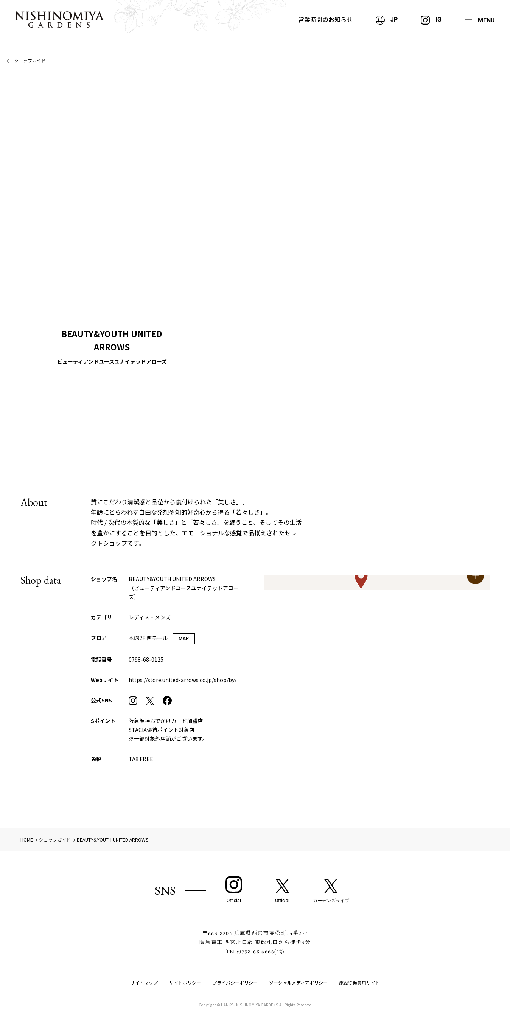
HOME (26, 839)
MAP (184, 638)
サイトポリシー (185, 982)
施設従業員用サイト (359, 982)
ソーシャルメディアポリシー (298, 982)
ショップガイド (30, 60)
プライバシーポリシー (235, 982)
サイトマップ (144, 982)
